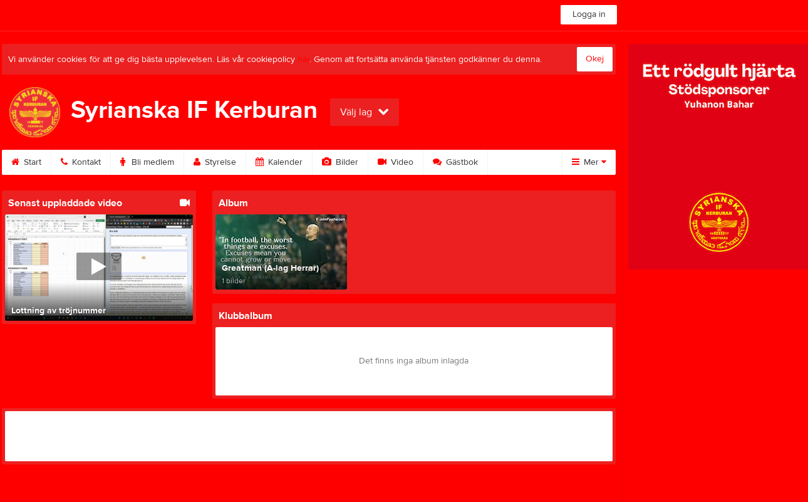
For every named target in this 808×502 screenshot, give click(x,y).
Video (395, 162)
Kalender (279, 162)
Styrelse (215, 162)
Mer (589, 162)
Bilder (340, 162)
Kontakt (81, 162)
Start (26, 162)
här (303, 59)
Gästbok (455, 162)
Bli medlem (147, 162)
